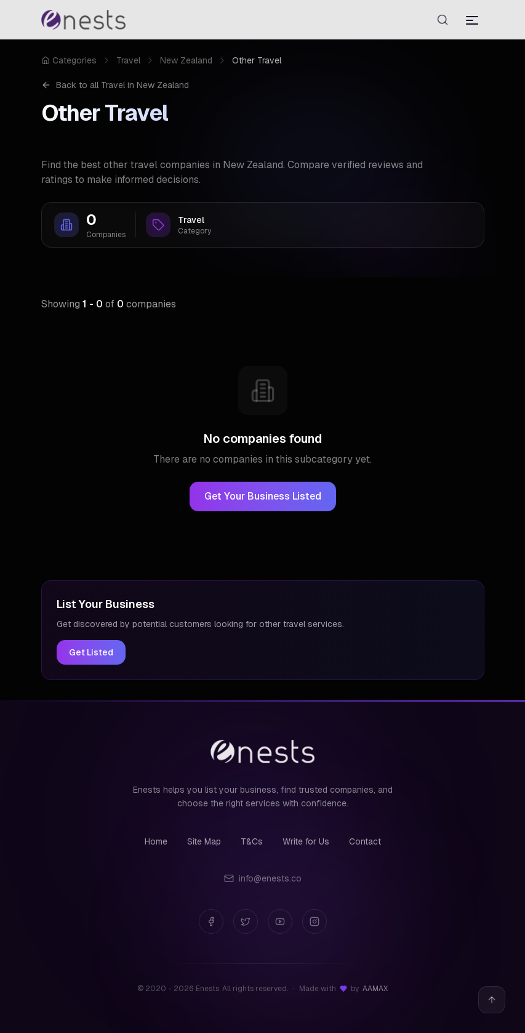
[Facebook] (211, 921)
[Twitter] (245, 921)
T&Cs (252, 841)
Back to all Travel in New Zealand (115, 85)
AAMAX (375, 989)
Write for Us (306, 841)
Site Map (204, 841)
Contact (365, 841)
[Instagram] (314, 921)
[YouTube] (280, 921)
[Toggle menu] (472, 19)
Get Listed (91, 652)
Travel (128, 60)
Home (156, 841)
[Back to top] (491, 999)
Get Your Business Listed (262, 496)
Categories (69, 60)
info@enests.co (263, 878)
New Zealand (186, 60)
